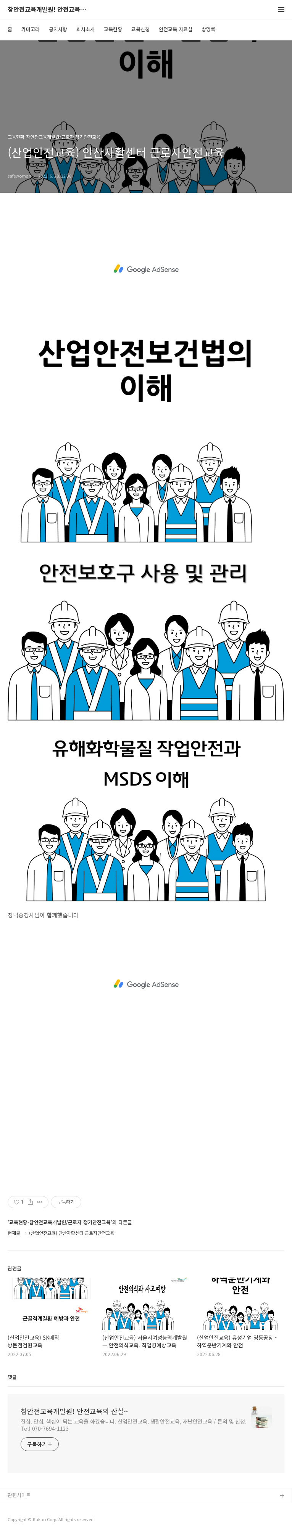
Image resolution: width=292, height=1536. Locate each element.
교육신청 (140, 29)
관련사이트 (19, 1495)
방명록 (208, 29)
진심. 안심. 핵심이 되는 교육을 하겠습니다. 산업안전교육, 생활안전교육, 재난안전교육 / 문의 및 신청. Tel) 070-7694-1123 (134, 1424)
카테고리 (30, 29)
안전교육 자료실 (175, 29)
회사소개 (85, 29)
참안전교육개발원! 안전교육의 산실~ (50, 10)
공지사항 (58, 29)
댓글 (12, 1376)
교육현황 (113, 29)
